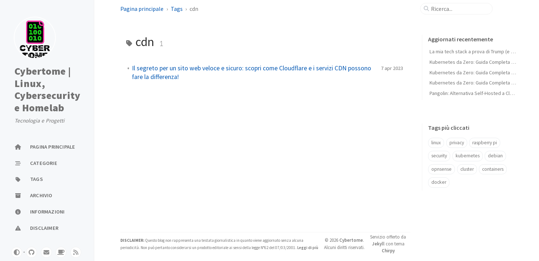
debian (495, 156)
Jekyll (378, 243)
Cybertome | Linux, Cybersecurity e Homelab (47, 89)
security (439, 156)
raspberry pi (484, 143)
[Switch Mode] (17, 252)
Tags (177, 8)
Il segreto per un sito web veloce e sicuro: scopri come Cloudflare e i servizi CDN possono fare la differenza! (251, 72)
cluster (467, 169)
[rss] (76, 252)
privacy (456, 143)
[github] (31, 252)
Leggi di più (307, 247)
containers (492, 169)
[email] (46, 252)
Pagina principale (141, 8)
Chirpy (388, 250)
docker (438, 182)
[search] (459, 8)
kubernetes (468, 156)
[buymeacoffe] (61, 252)
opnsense (441, 169)
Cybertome (351, 240)
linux (436, 143)
